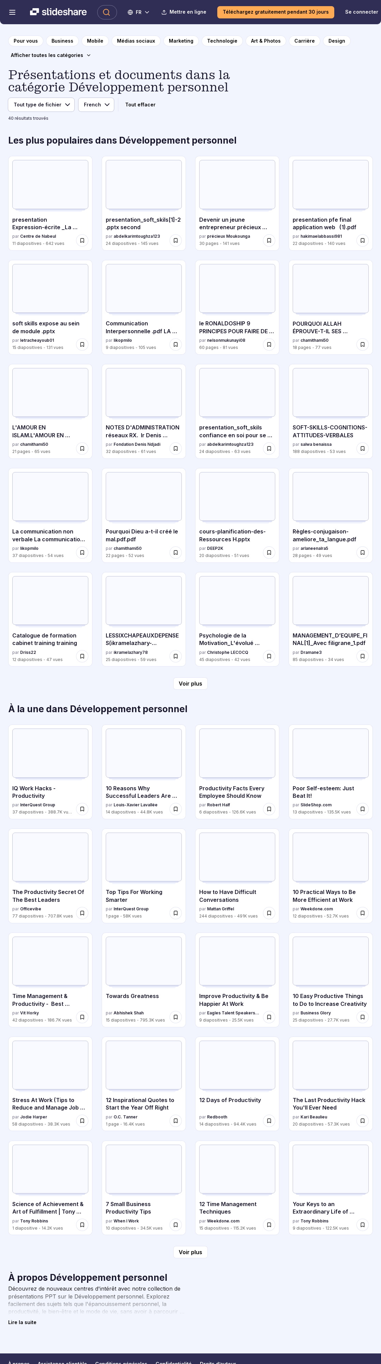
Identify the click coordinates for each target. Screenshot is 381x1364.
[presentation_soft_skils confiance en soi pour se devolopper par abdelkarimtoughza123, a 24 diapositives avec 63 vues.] (237, 411)
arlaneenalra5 (314, 548)
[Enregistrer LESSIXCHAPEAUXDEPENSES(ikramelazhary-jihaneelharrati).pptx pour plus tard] (176, 656)
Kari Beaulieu (314, 1116)
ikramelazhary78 (131, 652)
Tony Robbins (34, 1220)
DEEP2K (215, 548)
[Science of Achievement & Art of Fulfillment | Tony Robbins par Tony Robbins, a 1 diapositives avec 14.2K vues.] (50, 1188)
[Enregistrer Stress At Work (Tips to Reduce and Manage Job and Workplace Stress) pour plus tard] (82, 1121)
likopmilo (123, 340)
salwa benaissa (316, 444)
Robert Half (218, 804)
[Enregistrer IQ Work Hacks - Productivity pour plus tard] (82, 809)
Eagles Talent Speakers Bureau (233, 1012)
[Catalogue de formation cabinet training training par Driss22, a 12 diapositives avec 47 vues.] (50, 619)
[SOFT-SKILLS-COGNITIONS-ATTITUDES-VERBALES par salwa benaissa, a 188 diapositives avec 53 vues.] (330, 411)
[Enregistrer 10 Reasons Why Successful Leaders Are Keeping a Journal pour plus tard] (176, 809)
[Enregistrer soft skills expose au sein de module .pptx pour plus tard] (82, 344)
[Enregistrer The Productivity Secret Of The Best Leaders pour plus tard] (82, 913)
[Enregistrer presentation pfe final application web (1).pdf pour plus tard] (362, 240)
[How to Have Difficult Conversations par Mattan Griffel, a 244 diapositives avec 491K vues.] (237, 876)
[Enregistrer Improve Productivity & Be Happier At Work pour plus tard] (269, 1017)
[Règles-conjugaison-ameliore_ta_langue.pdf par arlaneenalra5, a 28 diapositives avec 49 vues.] (330, 515)
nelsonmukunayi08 (226, 340)
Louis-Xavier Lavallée (136, 804)
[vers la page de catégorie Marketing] (181, 40)
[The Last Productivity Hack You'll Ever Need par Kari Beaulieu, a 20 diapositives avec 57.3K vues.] (330, 1084)
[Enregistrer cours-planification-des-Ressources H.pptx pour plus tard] (269, 552)
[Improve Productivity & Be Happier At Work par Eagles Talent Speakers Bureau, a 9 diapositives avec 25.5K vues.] (237, 980)
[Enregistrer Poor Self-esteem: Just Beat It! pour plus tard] (362, 809)
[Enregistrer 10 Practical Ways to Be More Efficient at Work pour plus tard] (362, 913)
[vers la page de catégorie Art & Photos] (266, 40)
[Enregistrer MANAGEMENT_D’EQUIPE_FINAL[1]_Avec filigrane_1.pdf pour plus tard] (362, 656)
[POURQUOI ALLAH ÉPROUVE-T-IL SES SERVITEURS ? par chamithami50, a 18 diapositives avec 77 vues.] (330, 307)
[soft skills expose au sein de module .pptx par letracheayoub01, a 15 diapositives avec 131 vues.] (50, 307)
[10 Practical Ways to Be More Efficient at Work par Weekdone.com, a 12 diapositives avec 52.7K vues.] (330, 876)
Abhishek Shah (129, 1012)
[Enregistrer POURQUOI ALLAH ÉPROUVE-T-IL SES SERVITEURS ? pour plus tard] (362, 344)
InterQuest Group (37, 804)
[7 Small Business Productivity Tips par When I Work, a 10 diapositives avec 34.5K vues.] (144, 1188)
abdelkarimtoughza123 (137, 236)
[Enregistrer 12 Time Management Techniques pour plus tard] (269, 1225)
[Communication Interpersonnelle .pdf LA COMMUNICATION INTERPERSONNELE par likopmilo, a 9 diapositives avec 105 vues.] (144, 307)
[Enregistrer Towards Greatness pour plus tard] (176, 1017)
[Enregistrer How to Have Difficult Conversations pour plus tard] (269, 913)
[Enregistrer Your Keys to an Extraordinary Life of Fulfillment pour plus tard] (362, 1225)
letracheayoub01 (37, 340)
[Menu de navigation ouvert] (12, 12)
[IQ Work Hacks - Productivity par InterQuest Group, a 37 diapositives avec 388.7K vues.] (50, 772)
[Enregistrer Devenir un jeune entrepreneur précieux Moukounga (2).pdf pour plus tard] (269, 240)
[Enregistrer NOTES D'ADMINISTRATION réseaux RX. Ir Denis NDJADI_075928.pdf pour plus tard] (176, 448)
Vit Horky (29, 1012)
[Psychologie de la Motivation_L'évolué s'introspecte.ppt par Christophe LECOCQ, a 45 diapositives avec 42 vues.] (237, 619)
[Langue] (96, 105)
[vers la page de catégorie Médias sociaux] (136, 40)
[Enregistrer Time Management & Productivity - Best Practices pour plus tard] (82, 1017)
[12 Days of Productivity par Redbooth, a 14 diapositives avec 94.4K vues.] (237, 1084)
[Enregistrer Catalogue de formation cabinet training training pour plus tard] (82, 656)
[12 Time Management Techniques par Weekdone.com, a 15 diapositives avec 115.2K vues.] (237, 1188)
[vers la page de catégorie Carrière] (304, 40)
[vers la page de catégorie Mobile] (95, 40)
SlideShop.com (316, 804)
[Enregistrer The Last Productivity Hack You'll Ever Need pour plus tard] (362, 1121)
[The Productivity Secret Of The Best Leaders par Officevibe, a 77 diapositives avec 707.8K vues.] (50, 876)
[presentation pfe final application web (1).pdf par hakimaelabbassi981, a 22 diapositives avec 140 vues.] (330, 203)
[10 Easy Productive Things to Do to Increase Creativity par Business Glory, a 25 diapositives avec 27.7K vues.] (330, 980)
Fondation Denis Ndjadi (137, 444)
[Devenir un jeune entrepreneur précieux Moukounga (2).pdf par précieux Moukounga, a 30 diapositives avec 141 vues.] (237, 203)
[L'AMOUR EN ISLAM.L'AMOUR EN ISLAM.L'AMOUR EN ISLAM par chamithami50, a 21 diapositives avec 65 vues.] (50, 411)
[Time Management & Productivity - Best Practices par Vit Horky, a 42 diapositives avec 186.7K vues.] (50, 980)
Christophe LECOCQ (227, 652)
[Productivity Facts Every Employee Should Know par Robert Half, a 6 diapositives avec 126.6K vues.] (237, 772)
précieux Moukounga (228, 236)
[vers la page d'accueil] (25, 40)
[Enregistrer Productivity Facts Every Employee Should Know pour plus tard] (269, 809)
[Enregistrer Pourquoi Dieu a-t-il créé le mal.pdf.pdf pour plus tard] (176, 552)
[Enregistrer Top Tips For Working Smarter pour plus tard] (176, 913)
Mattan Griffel (220, 908)
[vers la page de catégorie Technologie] (222, 40)
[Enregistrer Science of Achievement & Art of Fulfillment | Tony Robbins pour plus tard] (82, 1225)
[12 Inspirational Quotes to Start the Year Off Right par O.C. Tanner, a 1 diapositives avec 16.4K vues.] (144, 1084)
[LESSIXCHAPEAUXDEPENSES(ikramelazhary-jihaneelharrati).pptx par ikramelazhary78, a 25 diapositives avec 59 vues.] (144, 619)
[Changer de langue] (139, 12)
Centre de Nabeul (38, 236)
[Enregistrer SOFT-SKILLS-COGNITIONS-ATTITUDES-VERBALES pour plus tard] (362, 448)
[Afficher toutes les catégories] (51, 55)
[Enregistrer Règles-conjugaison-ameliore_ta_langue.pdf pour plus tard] (362, 552)
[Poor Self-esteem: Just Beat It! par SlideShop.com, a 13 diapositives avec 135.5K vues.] (330, 772)
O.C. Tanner (125, 1116)
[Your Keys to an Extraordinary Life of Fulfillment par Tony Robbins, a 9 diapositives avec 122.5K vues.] (330, 1188)
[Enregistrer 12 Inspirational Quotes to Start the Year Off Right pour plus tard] (176, 1121)
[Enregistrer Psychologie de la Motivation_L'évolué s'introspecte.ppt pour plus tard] (269, 656)
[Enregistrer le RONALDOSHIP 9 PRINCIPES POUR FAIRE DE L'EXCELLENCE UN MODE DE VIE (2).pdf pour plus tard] (269, 344)
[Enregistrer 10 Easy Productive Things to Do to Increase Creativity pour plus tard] (362, 1017)
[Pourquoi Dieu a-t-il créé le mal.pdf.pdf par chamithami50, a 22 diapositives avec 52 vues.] (144, 515)
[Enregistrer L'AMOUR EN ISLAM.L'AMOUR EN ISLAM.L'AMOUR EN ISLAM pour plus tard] (82, 448)
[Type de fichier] (41, 105)
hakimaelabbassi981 (321, 236)
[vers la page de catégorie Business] (62, 40)
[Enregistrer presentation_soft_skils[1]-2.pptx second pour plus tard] (176, 240)
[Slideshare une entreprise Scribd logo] (58, 12)
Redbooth (217, 1116)
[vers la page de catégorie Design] (337, 40)
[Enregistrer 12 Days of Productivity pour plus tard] (269, 1121)
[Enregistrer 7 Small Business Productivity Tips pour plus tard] (176, 1225)
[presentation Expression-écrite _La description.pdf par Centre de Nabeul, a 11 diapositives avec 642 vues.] (50, 203)
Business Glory (316, 1012)
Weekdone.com (317, 908)
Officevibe (30, 908)
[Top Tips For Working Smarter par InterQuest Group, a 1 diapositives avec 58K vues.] (144, 876)
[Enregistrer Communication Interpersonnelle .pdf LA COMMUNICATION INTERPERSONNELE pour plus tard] (176, 344)
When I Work (126, 1220)
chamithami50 (314, 340)
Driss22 (28, 652)
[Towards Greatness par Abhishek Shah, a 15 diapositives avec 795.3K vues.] (144, 980)
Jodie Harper (33, 1116)
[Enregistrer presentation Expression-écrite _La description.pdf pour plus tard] (82, 240)
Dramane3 (311, 652)
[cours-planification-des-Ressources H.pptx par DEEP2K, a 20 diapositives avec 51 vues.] (237, 515)
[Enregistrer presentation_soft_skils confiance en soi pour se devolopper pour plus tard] (269, 448)
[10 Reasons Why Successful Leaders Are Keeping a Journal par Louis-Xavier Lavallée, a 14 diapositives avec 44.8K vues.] (144, 772)
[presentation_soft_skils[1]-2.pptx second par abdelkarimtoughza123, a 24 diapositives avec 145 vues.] (144, 203)
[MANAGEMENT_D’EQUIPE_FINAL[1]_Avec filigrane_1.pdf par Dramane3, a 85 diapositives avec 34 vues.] (330, 619)
